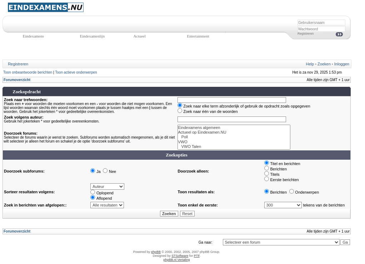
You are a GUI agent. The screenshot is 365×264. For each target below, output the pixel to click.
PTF (197, 256)
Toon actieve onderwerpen (76, 72)
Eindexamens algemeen (234, 127)
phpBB (156, 252)
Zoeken (324, 64)
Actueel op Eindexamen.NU (234, 132)
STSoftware (179, 256)
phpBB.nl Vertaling (176, 259)
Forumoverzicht (17, 80)
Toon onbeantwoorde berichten (27, 72)
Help (310, 64)
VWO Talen (234, 146)
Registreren (306, 33)
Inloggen (341, 64)
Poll (234, 137)
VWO (234, 142)
